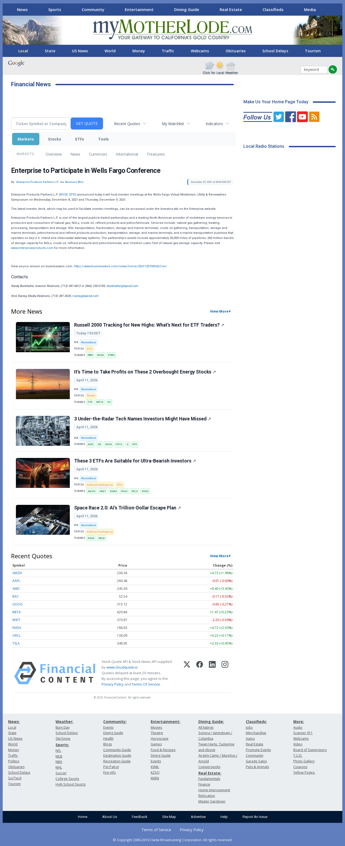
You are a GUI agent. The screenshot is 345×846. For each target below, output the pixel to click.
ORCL (16, 635)
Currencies (98, 154)
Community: (115, 721)
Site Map (169, 817)
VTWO (111, 355)
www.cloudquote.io (122, 667)
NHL (59, 767)
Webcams (200, 50)
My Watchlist (173, 123)
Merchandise (256, 733)
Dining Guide (186, 9)
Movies (156, 727)
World (110, 50)
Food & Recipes (163, 750)
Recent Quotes (127, 123)
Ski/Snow (63, 738)
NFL (58, 750)
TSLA (16, 643)
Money (138, 50)
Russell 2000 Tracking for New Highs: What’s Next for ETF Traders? (149, 325)
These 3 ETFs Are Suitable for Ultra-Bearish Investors (135, 461)
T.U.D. (297, 755)
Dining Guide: (211, 721)
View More (219, 311)
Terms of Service (156, 829)
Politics (13, 761)
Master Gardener (212, 801)
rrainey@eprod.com (85, 296)
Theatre (157, 733)
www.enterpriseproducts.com (32, 248)
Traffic (168, 50)
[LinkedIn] (212, 673)
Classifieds (273, 9)
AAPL (91, 444)
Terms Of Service (146, 684)
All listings (205, 727)
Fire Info (109, 772)
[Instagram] (224, 673)
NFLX (135, 491)
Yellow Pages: (304, 772)
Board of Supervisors (310, 750)
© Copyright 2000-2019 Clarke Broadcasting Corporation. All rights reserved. (172, 840)
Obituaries (236, 50)
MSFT (16, 620)
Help (224, 817)
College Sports (67, 778)
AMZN (91, 491)
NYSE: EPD (67, 194)
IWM (90, 355)
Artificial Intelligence (100, 484)
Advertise (198, 817)
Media (310, 9)
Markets (26, 139)
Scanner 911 (303, 733)
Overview (54, 154)
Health (108, 738)
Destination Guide (117, 755)
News (22, 9)
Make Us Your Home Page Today (275, 101)
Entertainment (139, 9)
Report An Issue (255, 817)
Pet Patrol (111, 767)
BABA (113, 491)
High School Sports (70, 784)
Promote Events (258, 750)
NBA (59, 761)
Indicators (214, 123)
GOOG (17, 604)
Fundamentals (209, 778)
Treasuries (156, 154)
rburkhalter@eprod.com (122, 286)
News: (14, 721)
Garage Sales (256, 761)
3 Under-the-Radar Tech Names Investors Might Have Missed (142, 419)
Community (93, 9)
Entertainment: (165, 721)
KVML (155, 767)
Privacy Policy (113, 684)
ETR (90, 401)
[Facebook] (199, 673)
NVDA (100, 355)
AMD (16, 588)
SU (109, 401)
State (50, 50)
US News (80, 50)
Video (297, 744)
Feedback (139, 817)
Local (23, 50)
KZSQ (155, 772)
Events (108, 727)
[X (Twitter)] (186, 673)
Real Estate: (209, 773)
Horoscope (159, 738)
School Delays (275, 50)
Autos (250, 738)
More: (298, 721)
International (127, 154)
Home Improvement (214, 790)
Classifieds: (256, 721)
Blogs (107, 744)
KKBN (155, 778)
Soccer (61, 773)
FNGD (124, 491)
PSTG (119, 444)
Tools (103, 139)
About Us (109, 817)
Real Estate (231, 9)
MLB (59, 756)
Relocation (206, 795)
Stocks (54, 139)
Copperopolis (209, 767)
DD (99, 444)
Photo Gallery (304, 761)
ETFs (79, 139)
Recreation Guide (117, 761)
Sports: (62, 744)
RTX (134, 444)
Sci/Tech (15, 778)
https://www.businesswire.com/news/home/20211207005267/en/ (120, 266)
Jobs (249, 727)
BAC (15, 596)
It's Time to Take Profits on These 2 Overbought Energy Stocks (145, 372)
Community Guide (117, 750)
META (99, 401)
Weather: (64, 721)
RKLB (101, 538)
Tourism (313, 50)
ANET (102, 491)
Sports (54, 9)
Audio (297, 727)
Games (156, 744)
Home (82, 817)
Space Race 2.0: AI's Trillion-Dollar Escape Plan (127, 508)
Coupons (300, 767)
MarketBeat (88, 342)
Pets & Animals (257, 767)
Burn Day (63, 727)
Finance (204, 784)
